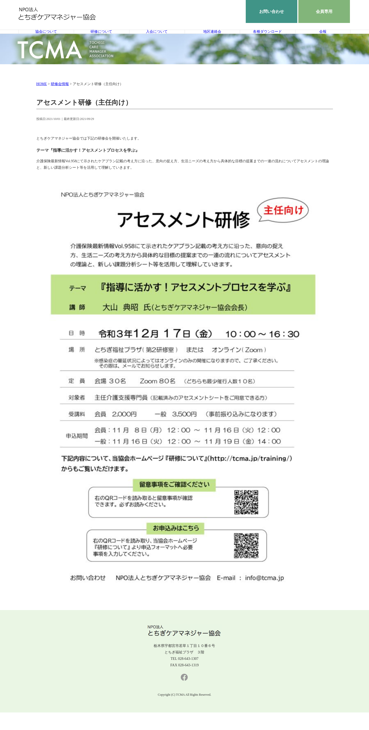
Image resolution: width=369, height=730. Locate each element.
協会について (46, 40)
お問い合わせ (271, 11)
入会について (157, 40)
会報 (322, 40)
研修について (101, 40)
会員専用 (324, 11)
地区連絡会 (212, 40)
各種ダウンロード (267, 40)
